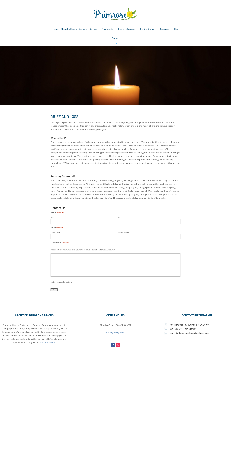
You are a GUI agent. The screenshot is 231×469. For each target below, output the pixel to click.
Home (55, 29)
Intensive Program (126, 29)
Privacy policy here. (115, 332)
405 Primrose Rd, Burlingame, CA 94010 (189, 324)
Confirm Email (123, 232)
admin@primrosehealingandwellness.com (189, 333)
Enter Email (55, 232)
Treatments (107, 29)
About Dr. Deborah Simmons (74, 29)
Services (93, 29)
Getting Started (147, 29)
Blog (176, 29)
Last (119, 217)
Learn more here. (47, 342)
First (52, 217)
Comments (60, 242)
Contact (115, 38)
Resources (164, 29)
